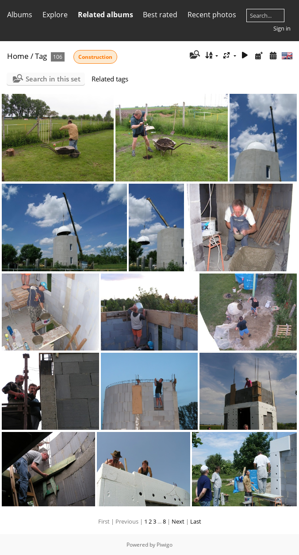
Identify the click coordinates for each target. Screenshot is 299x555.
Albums (19, 14)
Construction (95, 57)
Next (178, 521)
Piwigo (164, 544)
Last (195, 521)
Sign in (282, 28)
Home (18, 56)
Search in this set (53, 78)
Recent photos (212, 14)
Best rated (160, 14)
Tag (41, 56)
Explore (55, 14)
